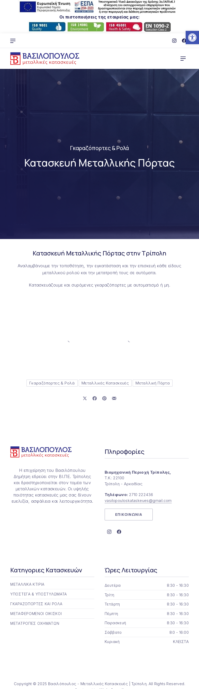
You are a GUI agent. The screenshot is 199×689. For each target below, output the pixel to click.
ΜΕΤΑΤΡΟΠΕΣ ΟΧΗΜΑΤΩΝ (34, 623)
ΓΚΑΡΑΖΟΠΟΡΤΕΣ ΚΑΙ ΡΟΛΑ (36, 604)
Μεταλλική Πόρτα (152, 383)
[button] (192, 37)
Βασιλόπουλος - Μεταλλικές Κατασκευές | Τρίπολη (97, 683)
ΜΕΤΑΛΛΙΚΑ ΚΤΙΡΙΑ (27, 584)
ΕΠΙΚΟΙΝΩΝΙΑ (128, 514)
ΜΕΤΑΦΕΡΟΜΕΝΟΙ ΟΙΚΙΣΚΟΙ (36, 613)
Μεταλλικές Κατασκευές (105, 383)
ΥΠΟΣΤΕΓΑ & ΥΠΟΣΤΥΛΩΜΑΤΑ (38, 594)
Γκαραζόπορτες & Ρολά (99, 148)
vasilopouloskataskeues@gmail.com (138, 500)
